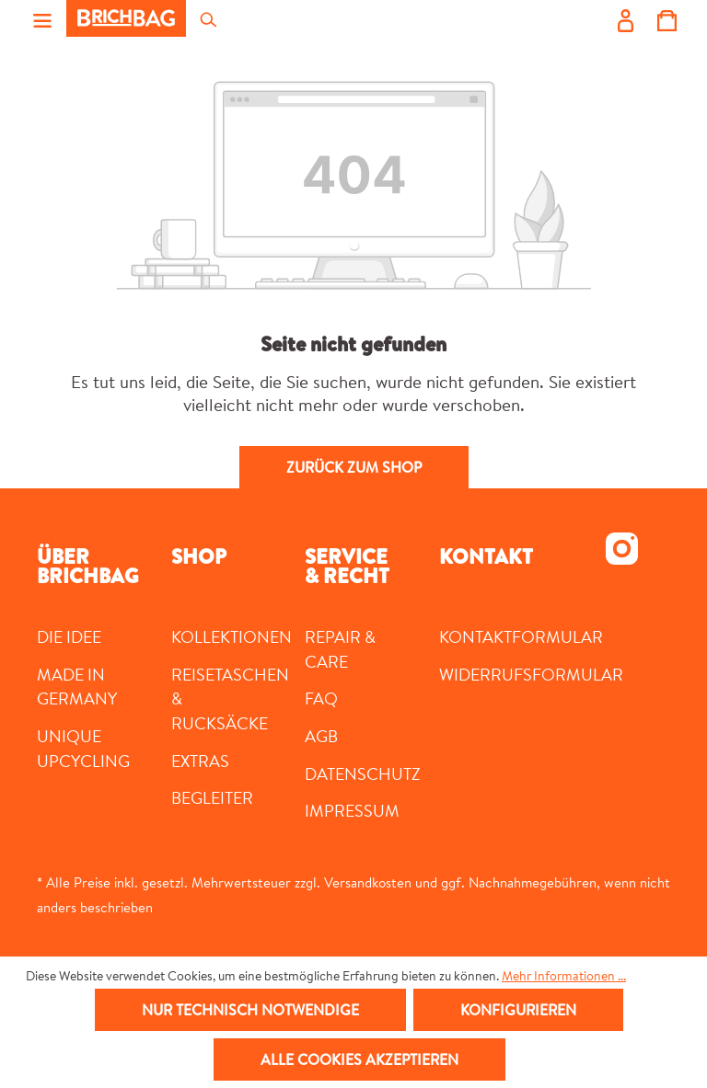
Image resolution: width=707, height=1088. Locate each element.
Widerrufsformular (531, 674)
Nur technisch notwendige (250, 1010)
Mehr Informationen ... (564, 976)
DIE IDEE (69, 636)
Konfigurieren (518, 1010)
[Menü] (42, 18)
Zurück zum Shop (354, 467)
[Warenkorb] (667, 18)
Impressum (352, 810)
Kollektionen (231, 636)
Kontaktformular (521, 636)
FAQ (321, 698)
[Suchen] (207, 18)
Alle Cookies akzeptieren (359, 1059)
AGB (321, 736)
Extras (200, 761)
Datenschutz (363, 773)
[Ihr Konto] (625, 18)
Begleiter (212, 797)
